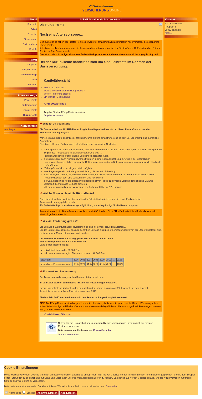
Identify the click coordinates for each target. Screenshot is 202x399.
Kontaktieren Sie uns (57, 314)
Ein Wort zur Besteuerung (57, 97)
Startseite (32, 24)
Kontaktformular (102, 330)
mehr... (168, 33)
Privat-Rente (30, 100)
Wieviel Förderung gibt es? (57, 93)
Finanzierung (30, 39)
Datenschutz (112, 386)
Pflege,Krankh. (29, 69)
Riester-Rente (30, 110)
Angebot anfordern (53, 115)
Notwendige (15, 393)
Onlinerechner (30, 44)
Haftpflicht (32, 64)
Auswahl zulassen (47, 393)
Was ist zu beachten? (55, 87)
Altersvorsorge (29, 74)
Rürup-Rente (30, 115)
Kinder (33, 79)
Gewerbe (32, 34)
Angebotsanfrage (55, 103)
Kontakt (33, 49)
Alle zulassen (68, 393)
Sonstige (30, 393)
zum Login (9, 129)
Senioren (32, 84)
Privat (34, 29)
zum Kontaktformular (68, 334)
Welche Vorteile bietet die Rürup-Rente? (64, 90)
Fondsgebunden (28, 105)
